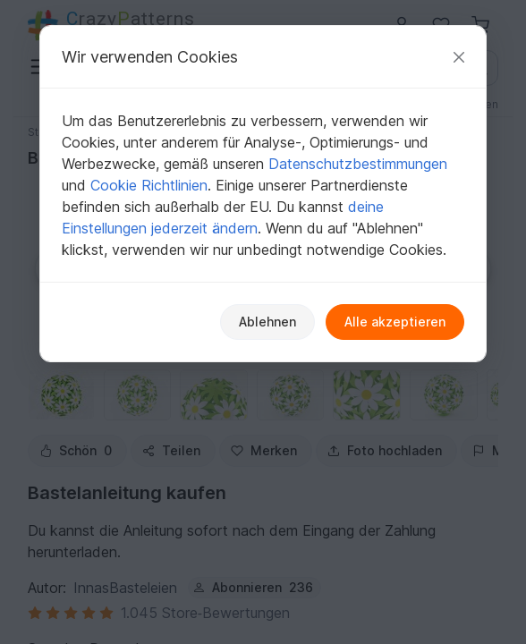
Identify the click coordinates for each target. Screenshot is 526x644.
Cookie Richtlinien (149, 185)
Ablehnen (267, 321)
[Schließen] (459, 57)
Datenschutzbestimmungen (357, 164)
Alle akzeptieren (394, 321)
